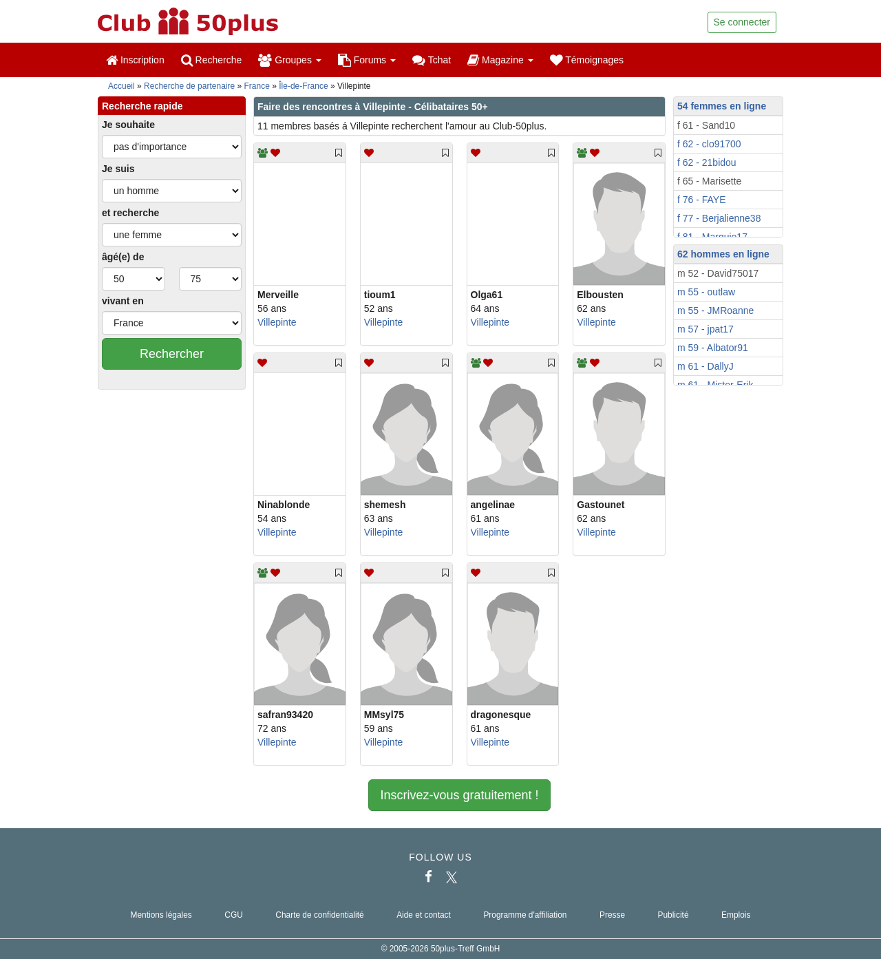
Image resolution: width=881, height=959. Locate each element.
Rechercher (172, 354)
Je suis (118, 168)
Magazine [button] (500, 59)
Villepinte (277, 322)
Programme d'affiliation (524, 915)
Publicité (673, 915)
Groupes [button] (289, 59)
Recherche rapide (142, 106)
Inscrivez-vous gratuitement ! (459, 795)
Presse (612, 915)
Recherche (211, 59)
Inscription (135, 59)
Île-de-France (303, 86)
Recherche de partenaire (189, 86)
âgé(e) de (123, 256)
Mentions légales (161, 915)
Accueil (121, 86)
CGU (233, 915)
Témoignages (587, 59)
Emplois (735, 915)
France (257, 86)
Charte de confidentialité (319, 915)
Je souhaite (128, 124)
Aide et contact (423, 915)
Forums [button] (367, 59)
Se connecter (742, 22)
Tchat (431, 59)
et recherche (130, 212)
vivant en (123, 300)
